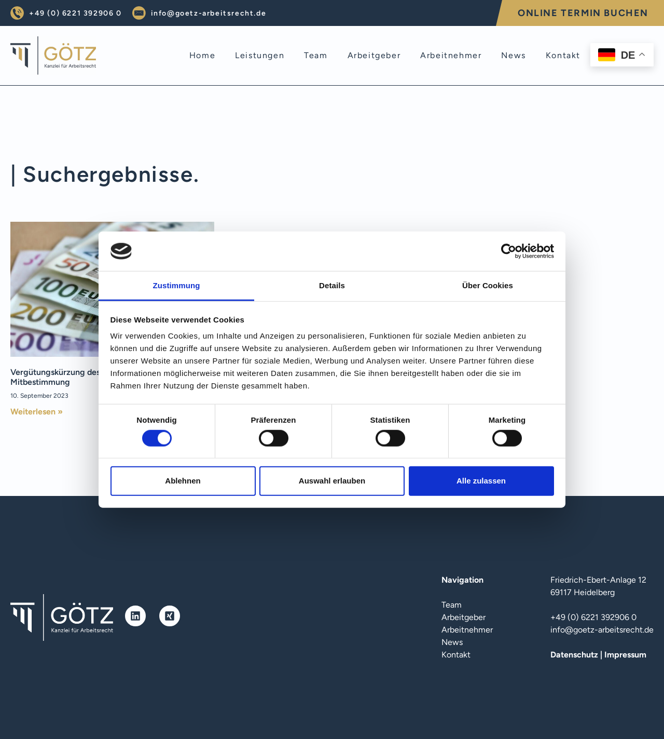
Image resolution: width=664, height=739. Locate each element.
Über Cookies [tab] (487, 285)
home (202, 55)
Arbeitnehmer (467, 630)
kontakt (563, 55)
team (315, 55)
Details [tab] (332, 285)
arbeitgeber (374, 55)
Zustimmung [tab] (176, 285)
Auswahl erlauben (332, 480)
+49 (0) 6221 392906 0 (75, 13)
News (452, 642)
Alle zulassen (481, 480)
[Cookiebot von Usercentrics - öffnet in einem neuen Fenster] (508, 251)
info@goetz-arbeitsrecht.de (209, 13)
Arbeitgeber (463, 617)
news (513, 55)
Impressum (625, 655)
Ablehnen (182, 480)
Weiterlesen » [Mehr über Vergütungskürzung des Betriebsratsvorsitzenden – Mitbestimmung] (36, 411)
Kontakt (456, 655)
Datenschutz (574, 655)
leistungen (259, 55)
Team (451, 605)
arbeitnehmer (450, 55)
